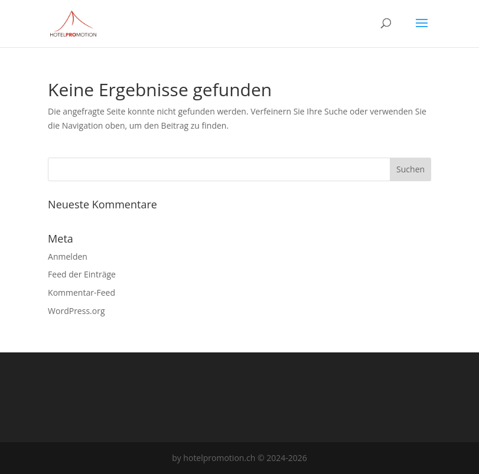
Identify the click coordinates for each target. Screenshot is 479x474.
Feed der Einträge (82, 274)
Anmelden (67, 256)
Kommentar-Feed (81, 292)
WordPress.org (76, 310)
